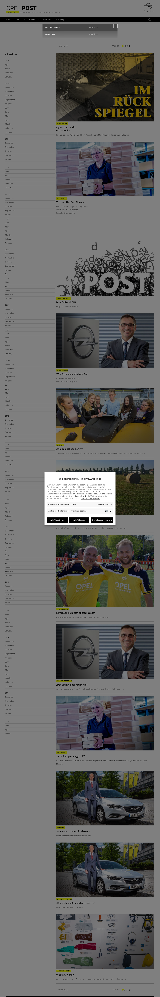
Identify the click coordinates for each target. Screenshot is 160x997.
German (93, 27)
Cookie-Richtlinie (82, 496)
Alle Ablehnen (79, 520)
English (93, 34)
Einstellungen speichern (102, 520)
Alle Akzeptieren (57, 520)
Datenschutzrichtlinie (90, 498)
